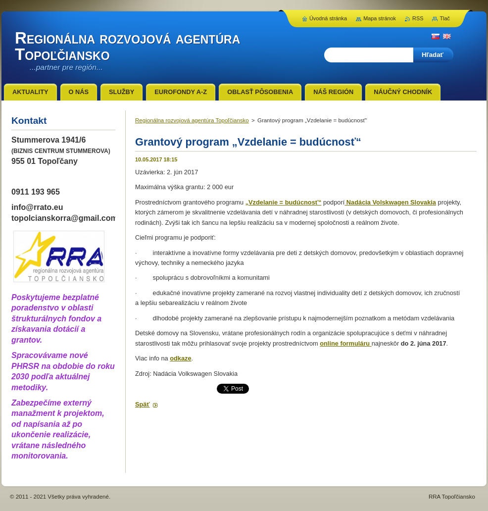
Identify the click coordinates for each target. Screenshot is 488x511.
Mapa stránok (379, 18)
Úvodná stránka (328, 18)
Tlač (444, 18)
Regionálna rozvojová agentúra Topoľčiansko (192, 120)
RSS (417, 18)
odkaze (180, 358)
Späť (142, 404)
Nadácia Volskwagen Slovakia (390, 202)
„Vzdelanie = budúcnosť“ (283, 202)
